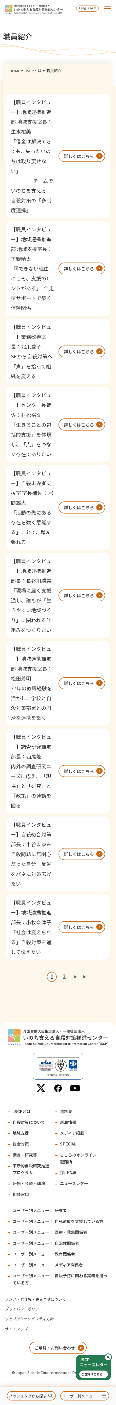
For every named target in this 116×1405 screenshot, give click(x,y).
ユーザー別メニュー (79, 1395)
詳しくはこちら (79, 156)
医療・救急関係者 (50, 1232)
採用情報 (68, 1172)
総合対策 (21, 1144)
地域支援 (21, 1133)
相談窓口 (21, 1194)
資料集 (66, 1111)
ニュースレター (74, 1183)
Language (86, 8)
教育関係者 (44, 1254)
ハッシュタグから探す (28, 1395)
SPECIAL (68, 1144)
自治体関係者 (46, 1243)
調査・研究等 (25, 1155)
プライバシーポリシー (24, 1308)
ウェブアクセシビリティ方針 (29, 1318)
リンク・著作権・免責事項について (35, 1299)
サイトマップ (16, 1328)
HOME (14, 70)
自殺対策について (29, 1122)
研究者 (40, 1210)
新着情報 (68, 1122)
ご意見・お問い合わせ (54, 1348)
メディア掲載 (72, 1133)
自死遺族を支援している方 (58, 1221)
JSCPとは (33, 70)
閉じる (111, 1357)
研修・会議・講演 (29, 1183)
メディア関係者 (48, 1265)
